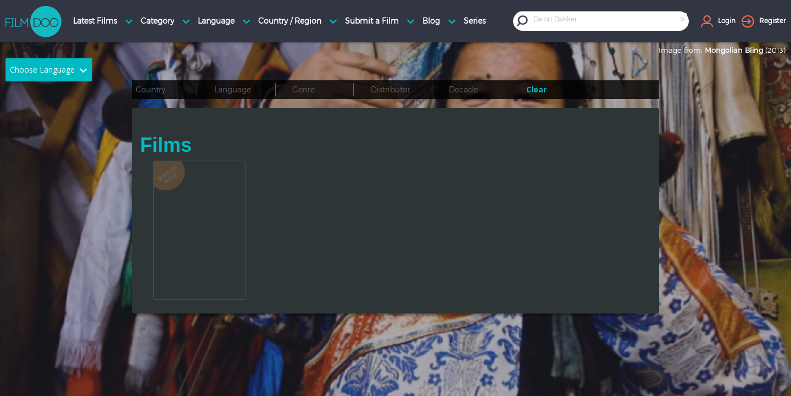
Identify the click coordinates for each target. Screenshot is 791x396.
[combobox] (610, 21)
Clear (536, 89)
